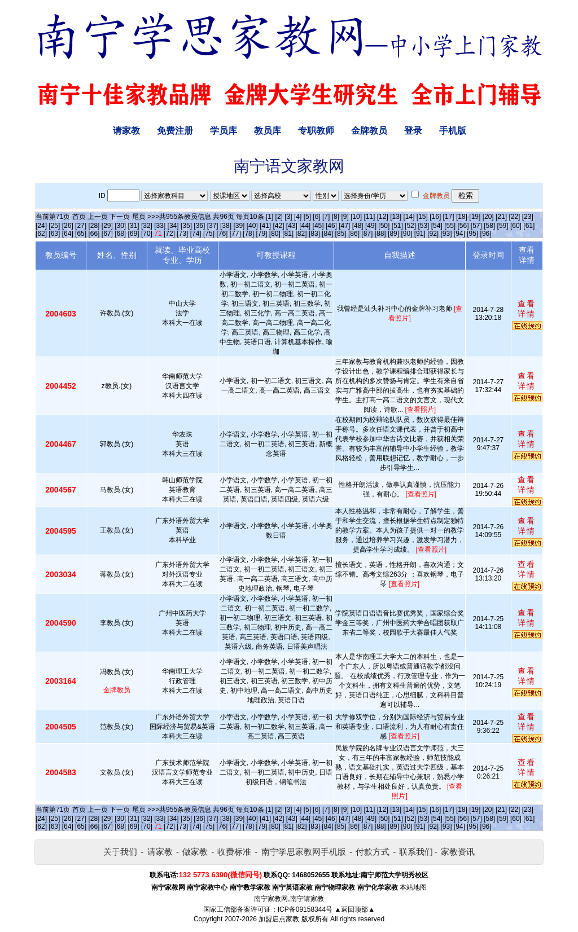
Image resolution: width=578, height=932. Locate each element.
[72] (169, 234)
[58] (489, 226)
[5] (307, 217)
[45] (318, 226)
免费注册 (175, 130)
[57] (476, 226)
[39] (238, 226)
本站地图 (413, 887)
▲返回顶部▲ (354, 909)
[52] (410, 226)
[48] (358, 226)
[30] (120, 226)
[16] (435, 217)
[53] (423, 226)
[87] (367, 234)
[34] (173, 226)
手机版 (452, 130)
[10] (356, 217)
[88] (380, 234)
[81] (288, 234)
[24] (41, 226)
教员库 (267, 130)
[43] (291, 226)
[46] (331, 226)
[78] (248, 234)
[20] (488, 217)
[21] (501, 217)
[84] (327, 234)
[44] (304, 226)
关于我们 (120, 851)
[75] (208, 234)
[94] (459, 234)
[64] (67, 234)
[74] (196, 234)
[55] (450, 226)
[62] (41, 234)
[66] (93, 234)
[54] (437, 226)
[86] (354, 234)
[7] (326, 217)
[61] (529, 226)
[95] (472, 234)
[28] (93, 226)
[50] (383, 226)
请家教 (126, 130)
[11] (369, 217)
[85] (341, 234)
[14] (409, 217)
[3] (288, 217)
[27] (80, 226)
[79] (261, 234)
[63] (54, 234)
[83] (314, 234)
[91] (420, 234)
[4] (297, 217)
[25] (54, 226)
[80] (275, 234)
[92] (433, 234)
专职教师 (316, 130)
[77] (235, 234)
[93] (446, 234)
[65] (80, 234)
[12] (382, 217)
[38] (225, 226)
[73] (182, 234)
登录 (413, 130)
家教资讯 (458, 851)
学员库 (223, 130)
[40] (252, 226)
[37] (212, 226)
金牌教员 (369, 130)
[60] (516, 226)
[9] (344, 217)
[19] (474, 217)
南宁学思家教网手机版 (303, 851)
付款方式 (372, 851)
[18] (461, 217)
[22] (514, 217)
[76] (221, 234)
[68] (120, 234)
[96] (486, 234)
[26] (67, 226)
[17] (448, 217)
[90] (406, 234)
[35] (186, 226)
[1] (269, 217)
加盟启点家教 (279, 919)
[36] (199, 226)
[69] (133, 234)
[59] (503, 226)
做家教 (195, 851)
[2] (279, 217)
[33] (159, 226)
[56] (463, 226)
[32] (146, 226)
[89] (393, 234)
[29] (107, 226)
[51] (397, 226)
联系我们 (416, 851)
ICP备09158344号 (305, 909)
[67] (107, 234)
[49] (370, 226)
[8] (335, 217)
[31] (133, 226)
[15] (422, 217)
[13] (395, 217)
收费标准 (234, 851)
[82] (301, 234)
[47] (344, 226)
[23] (527, 217)
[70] (146, 234)
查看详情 (527, 308)
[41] (265, 226)
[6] (316, 217)
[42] (278, 226)
